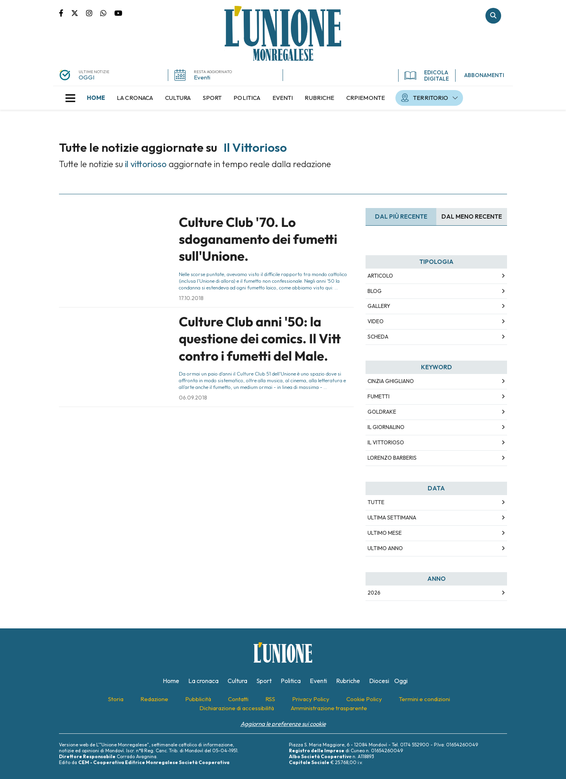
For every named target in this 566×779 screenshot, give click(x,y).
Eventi (202, 77)
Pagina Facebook (65, 13)
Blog (375, 291)
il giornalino (386, 427)
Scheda (378, 336)
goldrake (382, 411)
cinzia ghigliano (391, 381)
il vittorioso (386, 442)
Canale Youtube (118, 13)
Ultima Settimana (392, 517)
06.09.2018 (193, 397)
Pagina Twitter (78, 13)
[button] (70, 98)
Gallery (379, 305)
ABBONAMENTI (484, 75)
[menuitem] (96, 98)
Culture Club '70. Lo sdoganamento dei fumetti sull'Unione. (258, 239)
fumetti (379, 396)
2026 (374, 592)
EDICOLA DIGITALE (426, 75)
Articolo (380, 275)
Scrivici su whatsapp (107, 13)
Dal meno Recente (471, 216)
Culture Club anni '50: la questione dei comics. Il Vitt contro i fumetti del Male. (260, 338)
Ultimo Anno (385, 548)
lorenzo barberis (392, 457)
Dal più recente (401, 216)
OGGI (86, 77)
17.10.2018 (191, 298)
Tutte (376, 502)
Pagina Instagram (93, 13)
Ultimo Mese (385, 532)
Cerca (493, 16)
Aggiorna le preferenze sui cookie (283, 723)
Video (376, 321)
